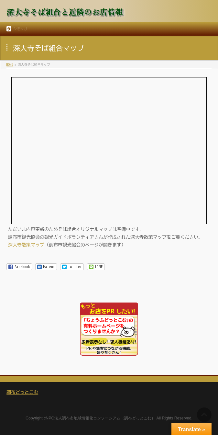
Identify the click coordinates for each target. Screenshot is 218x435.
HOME (9, 64)
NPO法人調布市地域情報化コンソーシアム (83, 418)
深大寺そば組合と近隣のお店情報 (64, 11)
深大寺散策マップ (26, 245)
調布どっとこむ (22, 392)
